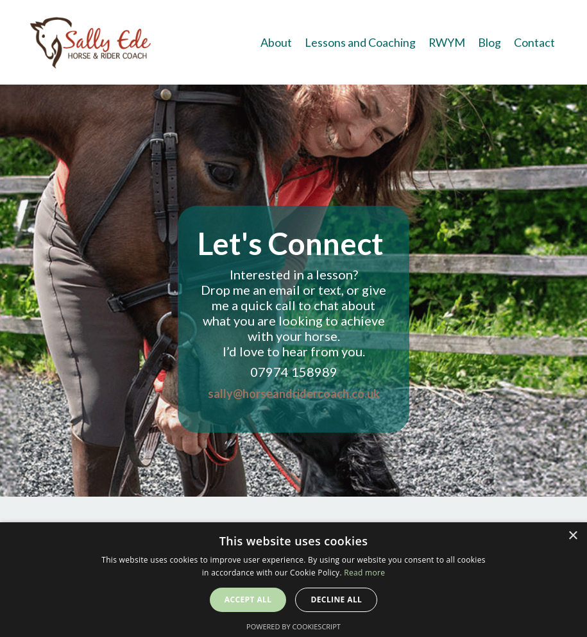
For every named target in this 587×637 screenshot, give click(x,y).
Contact (534, 42)
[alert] (293, 579)
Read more (364, 572)
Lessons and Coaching (359, 42)
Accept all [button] (248, 599)
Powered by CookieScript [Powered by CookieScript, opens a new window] (293, 626)
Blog (489, 42)
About (275, 42)
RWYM (446, 42)
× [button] (572, 536)
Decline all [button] (336, 599)
